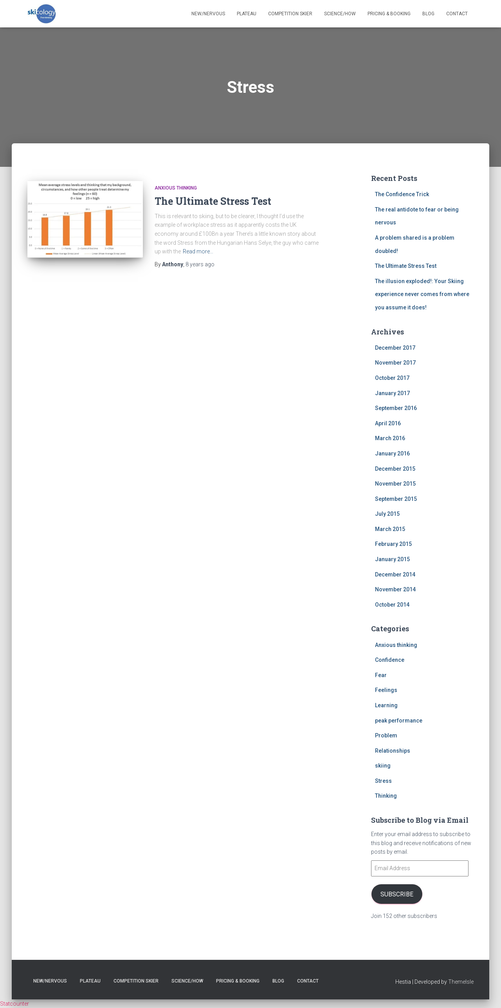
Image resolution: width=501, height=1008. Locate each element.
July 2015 (387, 514)
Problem (386, 735)
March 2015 (390, 529)
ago (200, 264)
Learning (386, 705)
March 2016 (390, 438)
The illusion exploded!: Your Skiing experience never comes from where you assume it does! (422, 294)
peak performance (398, 720)
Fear (381, 675)
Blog (428, 13)
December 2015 (395, 469)
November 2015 (395, 484)
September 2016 (396, 408)
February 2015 (393, 544)
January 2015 (392, 559)
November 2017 (395, 362)
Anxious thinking (176, 188)
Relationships (392, 751)
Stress (383, 781)
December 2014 (395, 574)
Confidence (389, 660)
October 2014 (392, 605)
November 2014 (395, 589)
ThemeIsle (461, 982)
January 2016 (392, 453)
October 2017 (392, 378)
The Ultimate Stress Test (213, 201)
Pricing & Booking (389, 13)
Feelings (386, 690)
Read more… (198, 251)
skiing (383, 765)
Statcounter (14, 1004)
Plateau (246, 13)
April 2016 (388, 423)
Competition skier (290, 13)
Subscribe (396, 894)
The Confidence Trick (402, 194)
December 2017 (395, 348)
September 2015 (396, 499)
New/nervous (208, 13)
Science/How (340, 13)
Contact (457, 13)
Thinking (386, 796)
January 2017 (392, 393)
